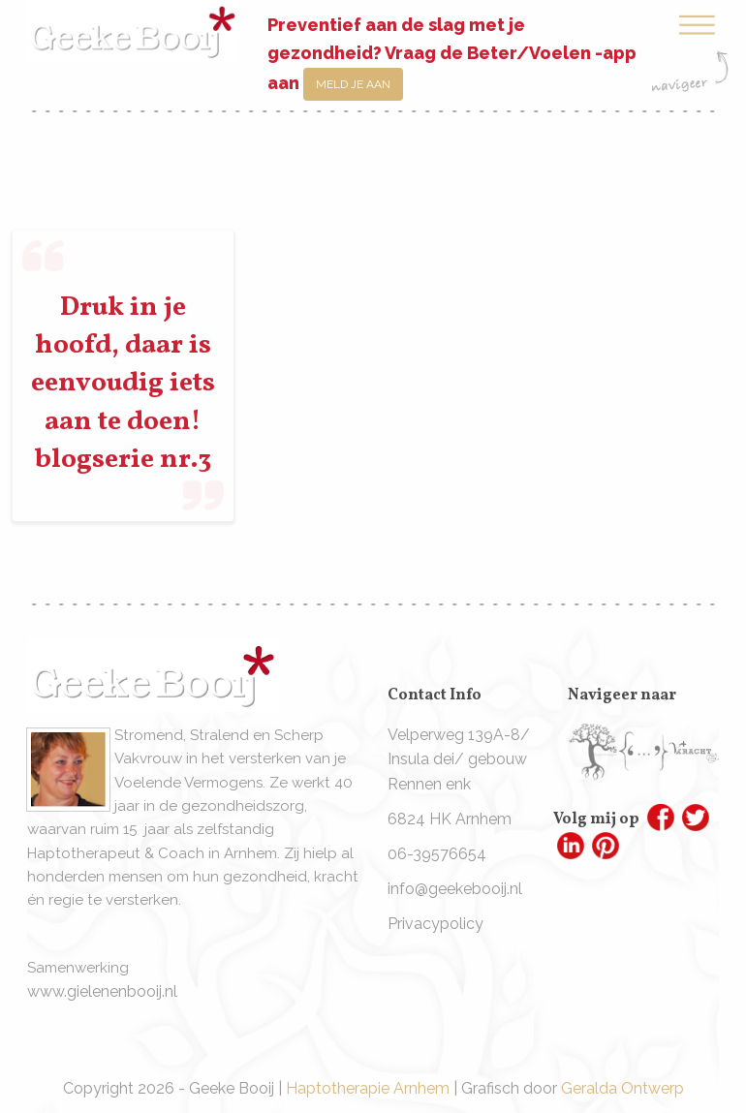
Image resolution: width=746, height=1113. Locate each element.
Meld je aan (353, 84)
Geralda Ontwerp (622, 1088)
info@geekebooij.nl (455, 889)
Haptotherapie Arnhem (368, 1088)
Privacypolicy (435, 923)
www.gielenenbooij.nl (102, 991)
